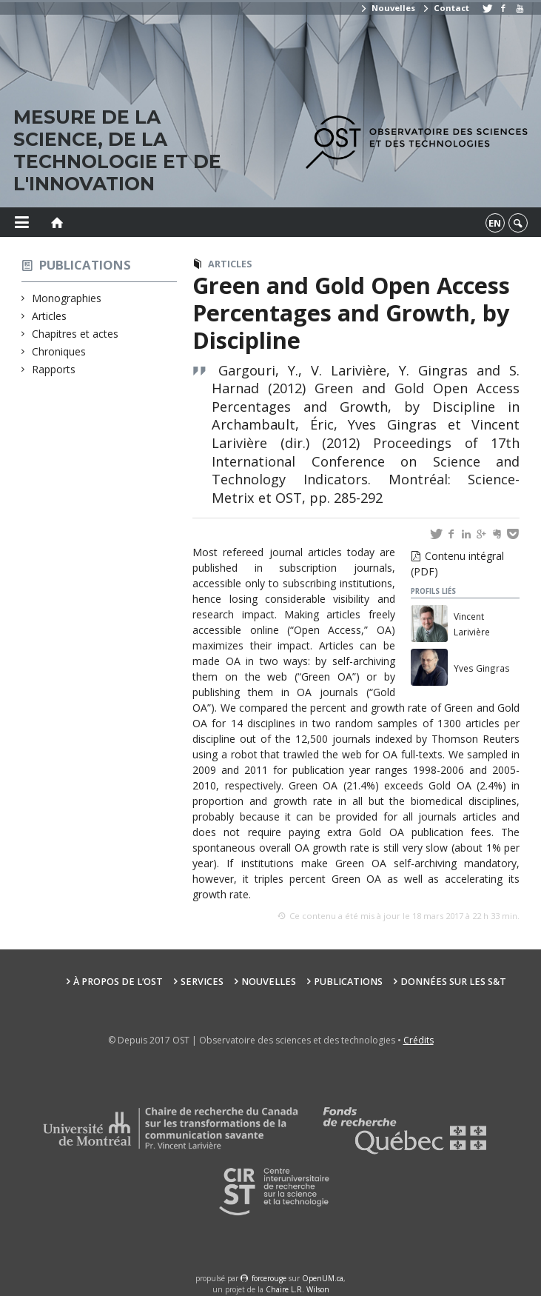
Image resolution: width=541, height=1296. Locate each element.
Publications (85, 264)
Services (202, 981)
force (269, 1278)
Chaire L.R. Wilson (297, 1289)
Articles (50, 316)
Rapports (54, 369)
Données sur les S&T (453, 981)
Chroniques (59, 351)
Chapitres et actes (75, 334)
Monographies (67, 298)
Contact (445, 7)
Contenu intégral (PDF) (457, 563)
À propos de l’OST (118, 981)
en (494, 223)
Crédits (418, 1040)
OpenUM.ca (322, 1278)
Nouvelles (387, 7)
